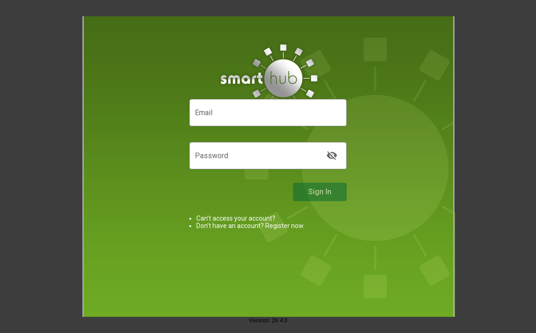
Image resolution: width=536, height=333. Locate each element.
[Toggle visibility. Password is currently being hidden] (332, 155)
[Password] (259, 158)
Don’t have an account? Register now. (250, 225)
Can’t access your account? (235, 218)
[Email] (268, 115)
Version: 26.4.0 (268, 320)
